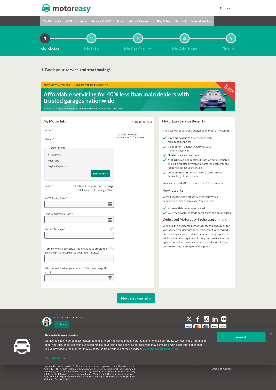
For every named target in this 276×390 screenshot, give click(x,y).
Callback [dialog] (61, 324)
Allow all (241, 362)
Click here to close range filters (95, 190)
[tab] (45, 38)
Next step (136, 298)
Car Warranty (52, 21)
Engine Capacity (57, 166)
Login (225, 8)
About (189, 341)
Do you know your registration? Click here (130, 136)
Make (48, 130)
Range (48, 185)
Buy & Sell (163, 21)
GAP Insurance (76, 21)
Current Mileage (57, 229)
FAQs (188, 350)
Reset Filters (100, 173)
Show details (52, 383)
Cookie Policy (220, 349)
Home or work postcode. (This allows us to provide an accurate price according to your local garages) (79, 251)
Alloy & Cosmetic (140, 21)
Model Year (54, 154)
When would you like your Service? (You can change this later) (76, 269)
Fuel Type (53, 160)
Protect (180, 21)
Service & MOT (101, 21)
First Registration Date (58, 213)
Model (49, 139)
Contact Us (192, 346)
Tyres (120, 21)
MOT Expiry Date (55, 198)
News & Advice (201, 21)
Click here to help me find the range (93, 186)
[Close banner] (271, 358)
